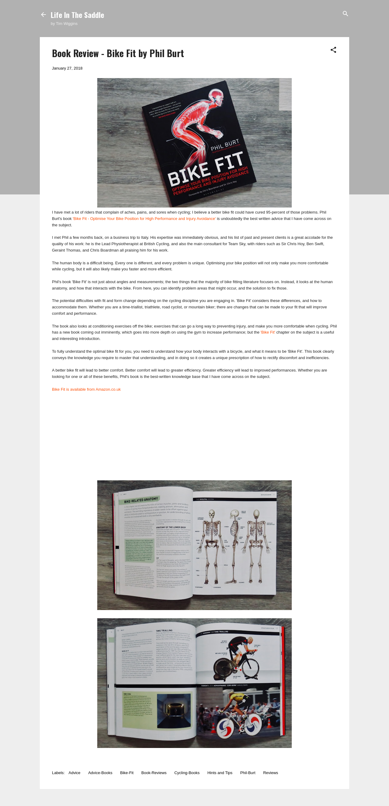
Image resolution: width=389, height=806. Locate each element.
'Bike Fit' (267, 332)
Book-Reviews (154, 772)
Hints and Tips (219, 772)
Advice (75, 772)
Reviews (270, 772)
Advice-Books (100, 772)
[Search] (345, 14)
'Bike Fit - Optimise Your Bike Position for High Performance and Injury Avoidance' (144, 218)
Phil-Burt (247, 772)
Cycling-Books (187, 772)
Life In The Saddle (77, 14)
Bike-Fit (126, 772)
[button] (333, 50)
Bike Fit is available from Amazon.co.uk (86, 389)
